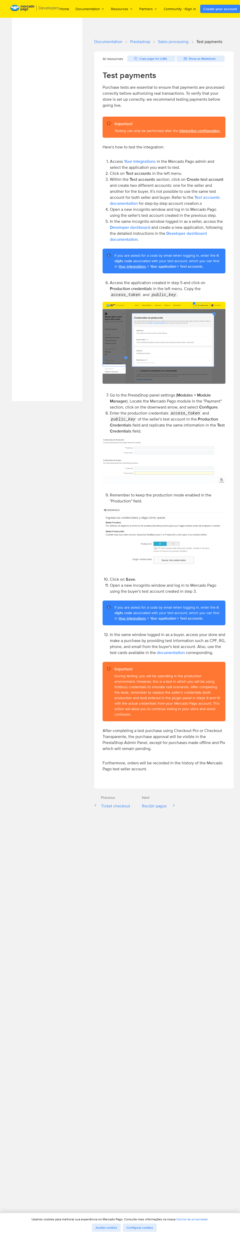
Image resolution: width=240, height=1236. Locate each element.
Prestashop (140, 42)
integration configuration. (199, 130)
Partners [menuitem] (148, 9)
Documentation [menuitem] (90, 9)
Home (64, 8)
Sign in (190, 8)
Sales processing (173, 42)
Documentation (108, 42)
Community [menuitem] (175, 9)
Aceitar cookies (106, 1227)
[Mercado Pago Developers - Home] (35, 9)
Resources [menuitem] (122, 9)
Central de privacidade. (192, 1219)
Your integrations (140, 161)
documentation (171, 653)
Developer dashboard (130, 227)
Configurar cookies (140, 1227)
